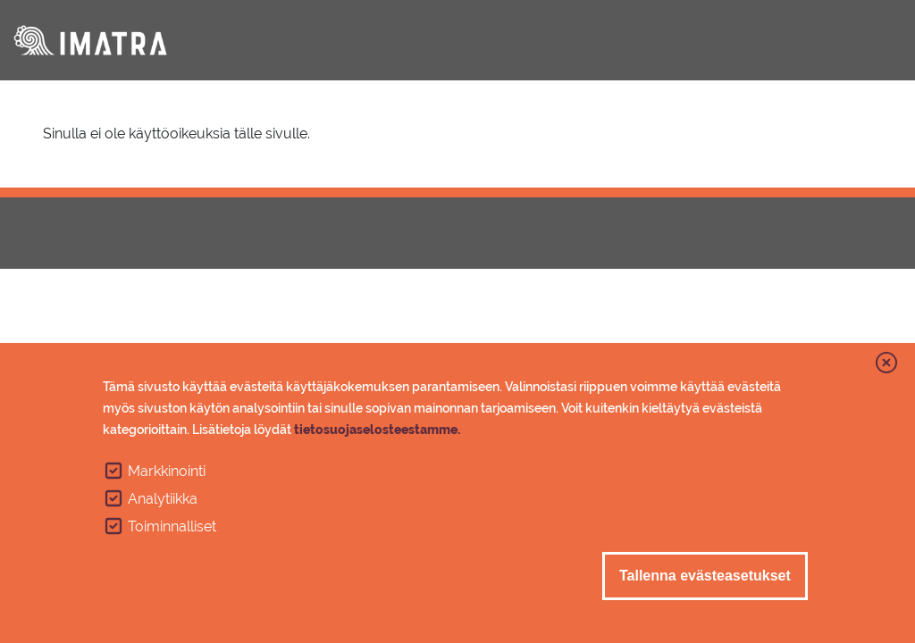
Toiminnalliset (172, 526)
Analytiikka (162, 498)
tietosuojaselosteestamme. (377, 429)
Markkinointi (167, 471)
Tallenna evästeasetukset (705, 575)
